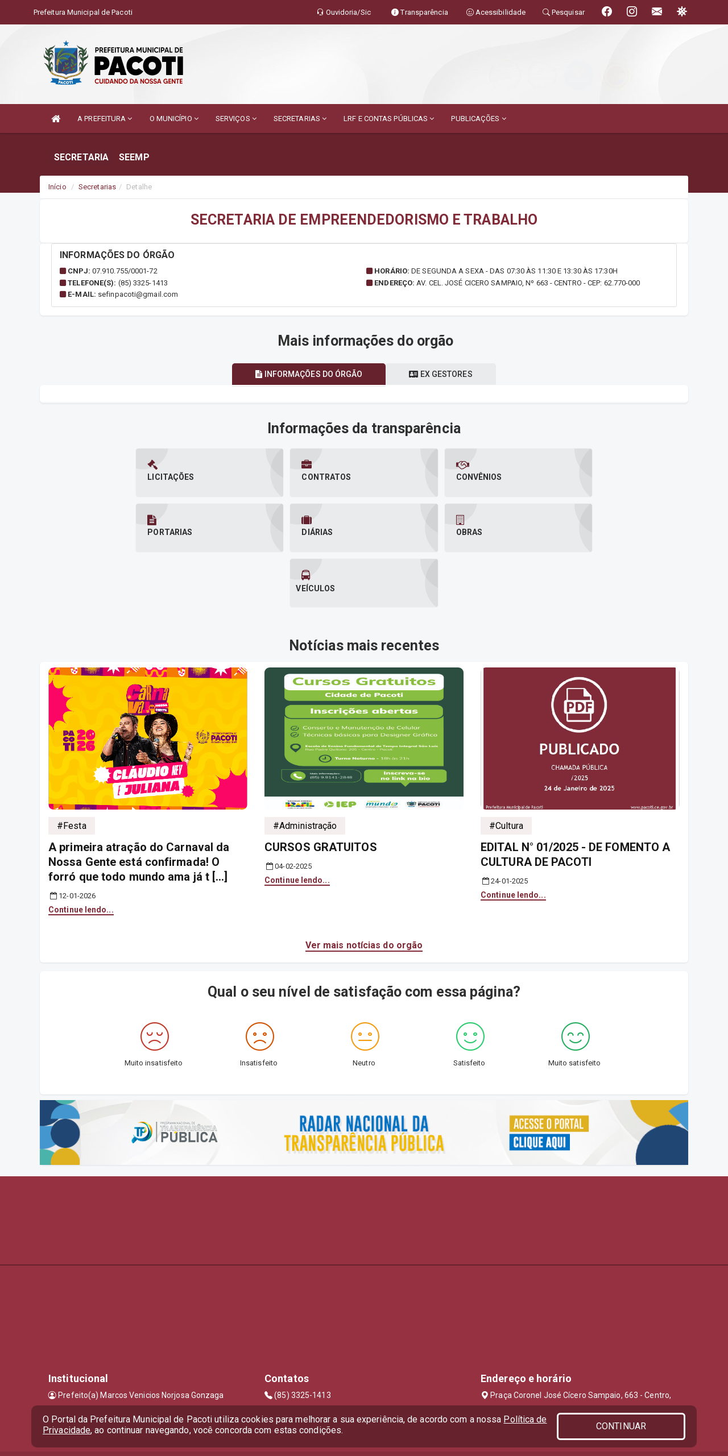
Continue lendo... (81, 854)
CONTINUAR (621, 1426)
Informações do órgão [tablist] (308, 374)
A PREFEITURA (104, 118)
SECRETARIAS (300, 118)
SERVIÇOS (236, 118)
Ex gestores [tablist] (441, 374)
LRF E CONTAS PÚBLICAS (389, 118)
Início (57, 186)
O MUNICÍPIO (174, 118)
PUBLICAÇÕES (478, 118)
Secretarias (97, 186)
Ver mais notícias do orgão (364, 890)
